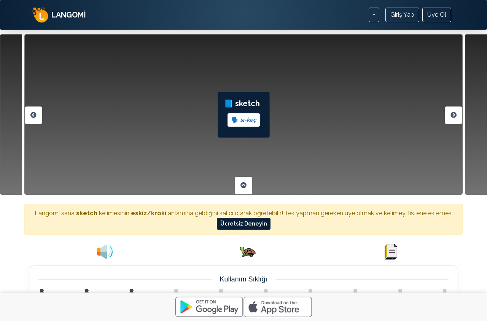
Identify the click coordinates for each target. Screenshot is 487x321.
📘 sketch (244, 113)
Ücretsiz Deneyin (243, 224)
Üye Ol (436, 14)
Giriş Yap (402, 14)
